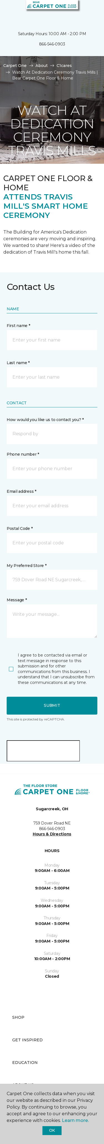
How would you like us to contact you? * (45, 420)
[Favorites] (89, 11)
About (41, 65)
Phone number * (23, 454)
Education (25, 1062)
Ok (52, 1130)
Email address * (21, 491)
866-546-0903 (52, 44)
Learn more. (75, 1120)
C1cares (64, 65)
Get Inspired (27, 1039)
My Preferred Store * (26, 566)
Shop (18, 1017)
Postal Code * (19, 528)
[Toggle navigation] (8, 11)
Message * (17, 600)
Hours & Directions (52, 834)
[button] (83, 11)
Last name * (18, 363)
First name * (18, 326)
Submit (52, 705)
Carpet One (15, 65)
